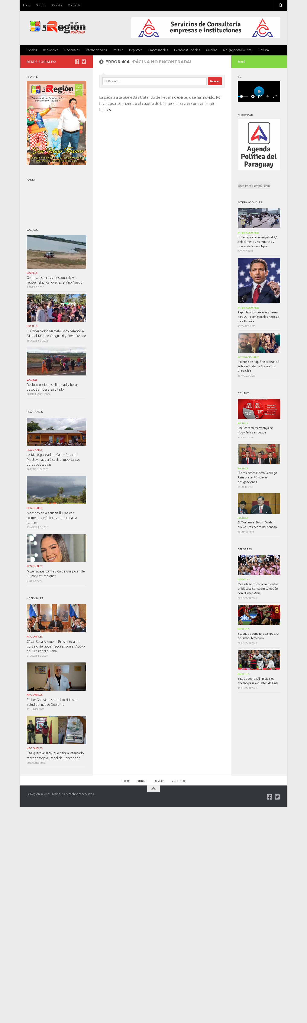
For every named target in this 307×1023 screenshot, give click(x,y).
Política (118, 50)
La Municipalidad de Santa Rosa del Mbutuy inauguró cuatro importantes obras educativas (53, 459)
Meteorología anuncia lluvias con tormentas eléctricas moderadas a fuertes (52, 517)
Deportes (135, 50)
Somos (41, 5)
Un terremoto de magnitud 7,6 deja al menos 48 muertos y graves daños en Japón (258, 242)
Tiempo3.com (261, 186)
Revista (57, 5)
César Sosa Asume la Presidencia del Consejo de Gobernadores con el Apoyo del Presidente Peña (56, 646)
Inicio (26, 5)
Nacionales (72, 50)
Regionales (50, 50)
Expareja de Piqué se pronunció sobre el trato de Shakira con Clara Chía (258, 366)
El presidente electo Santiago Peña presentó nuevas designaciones (257, 477)
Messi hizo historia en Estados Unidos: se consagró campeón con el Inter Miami (258, 589)
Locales (31, 50)
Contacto (74, 5)
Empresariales (158, 50)
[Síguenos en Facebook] (77, 61)
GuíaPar (211, 50)
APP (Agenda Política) (238, 50)
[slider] (241, 96)
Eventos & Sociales (187, 50)
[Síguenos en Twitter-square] (83, 61)
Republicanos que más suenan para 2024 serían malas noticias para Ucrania (258, 317)
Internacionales (96, 50)
